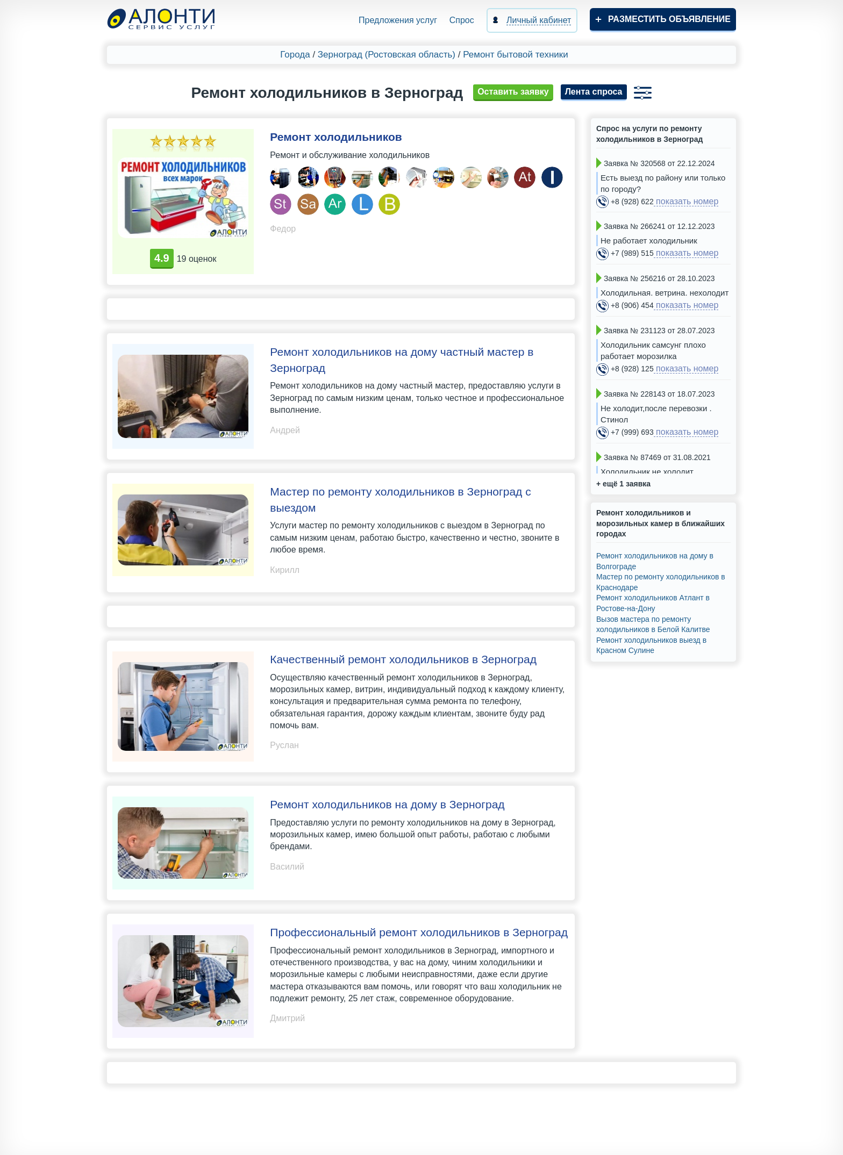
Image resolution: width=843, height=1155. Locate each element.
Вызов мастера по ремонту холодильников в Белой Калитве (653, 624)
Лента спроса (594, 91)
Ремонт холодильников (336, 137)
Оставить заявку (513, 91)
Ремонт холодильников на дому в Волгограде (654, 561)
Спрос (461, 20)
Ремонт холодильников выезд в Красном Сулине (651, 645)
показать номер (686, 201)
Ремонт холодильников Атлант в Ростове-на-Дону (653, 603)
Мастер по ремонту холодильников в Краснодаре (660, 582)
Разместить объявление (669, 19)
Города (295, 54)
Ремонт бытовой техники (515, 54)
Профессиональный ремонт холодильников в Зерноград (419, 932)
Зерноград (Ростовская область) (386, 54)
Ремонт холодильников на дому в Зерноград (387, 804)
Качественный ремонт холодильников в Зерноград (403, 659)
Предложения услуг (398, 20)
